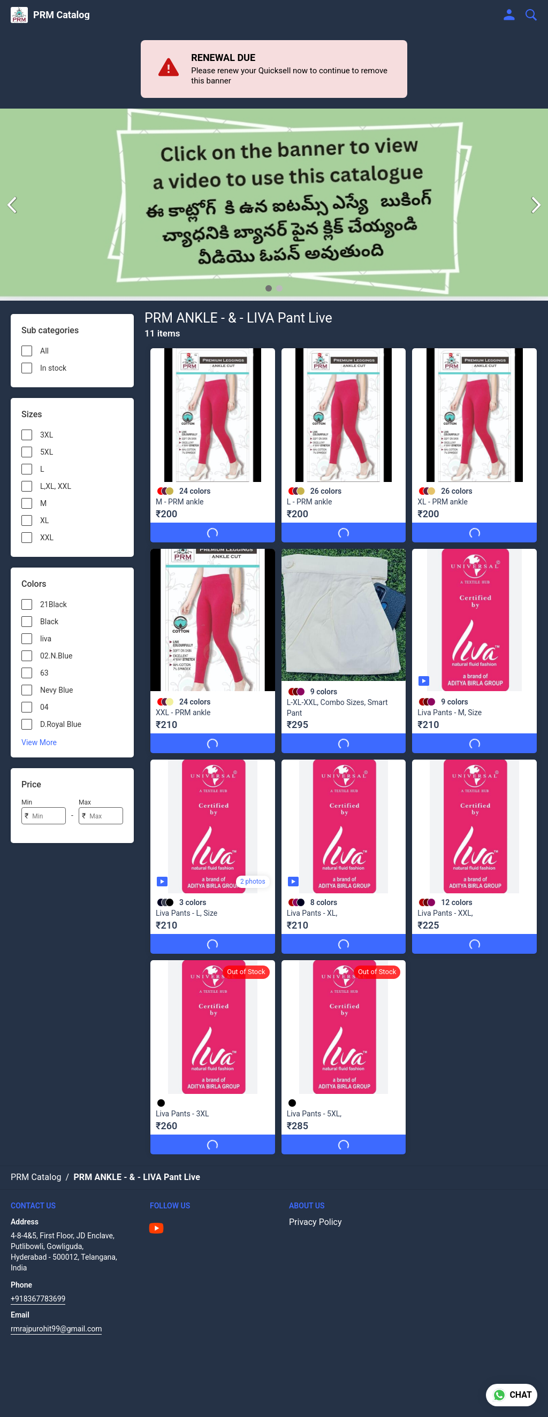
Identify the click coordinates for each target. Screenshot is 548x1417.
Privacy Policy (315, 1212)
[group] (274, 205)
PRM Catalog (61, 15)
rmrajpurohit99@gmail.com (56, 1318)
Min (26, 802)
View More (39, 742)
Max (85, 802)
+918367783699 (38, 1288)
